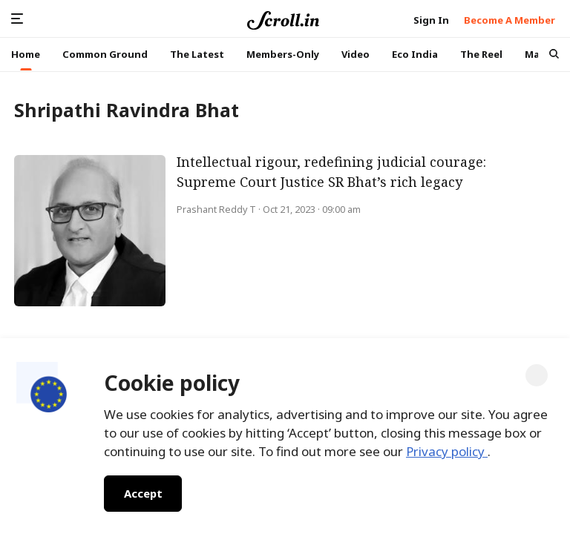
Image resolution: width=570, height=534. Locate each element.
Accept (143, 493)
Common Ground (105, 54)
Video (355, 54)
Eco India (415, 54)
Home (25, 54)
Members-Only (282, 54)
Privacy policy (447, 451)
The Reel (481, 54)
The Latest (197, 54)
